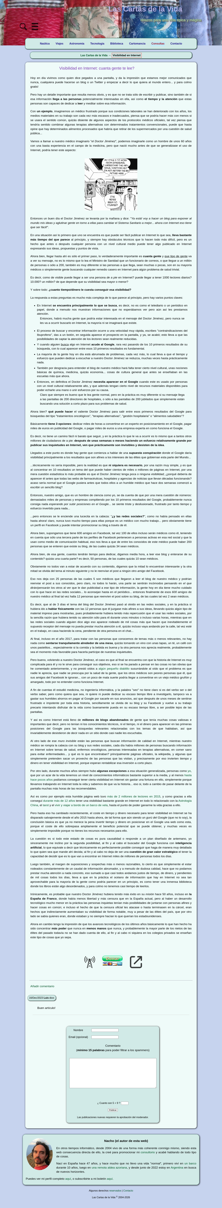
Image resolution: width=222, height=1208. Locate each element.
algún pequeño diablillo (114, 668)
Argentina (177, 1173)
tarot (46, 805)
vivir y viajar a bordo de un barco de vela (81, 805)
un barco (190, 1169)
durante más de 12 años (59, 800)
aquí (68, 1184)
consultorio (148, 1158)
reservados (115, 1196)
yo (189, 771)
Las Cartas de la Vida (93, 55)
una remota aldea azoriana (109, 1173)
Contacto (128, 1196)
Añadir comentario (42, 986)
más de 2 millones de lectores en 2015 (133, 796)
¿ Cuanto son (105, 1109)
